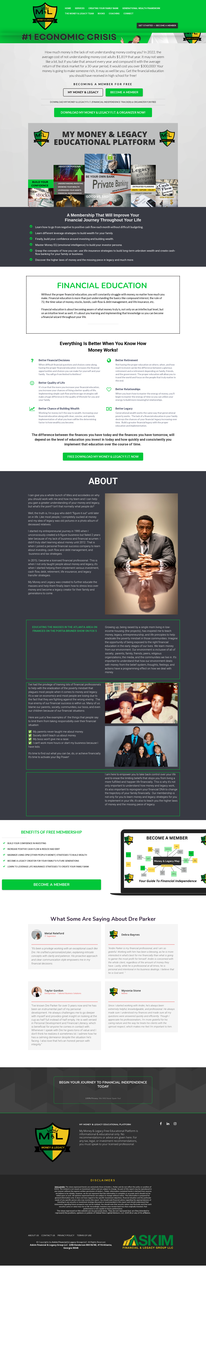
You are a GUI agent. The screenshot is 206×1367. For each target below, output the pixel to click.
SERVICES (79, 8)
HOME (68, 8)
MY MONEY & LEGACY (83, 92)
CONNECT (128, 13)
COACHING (114, 13)
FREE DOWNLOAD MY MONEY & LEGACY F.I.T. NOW (103, 456)
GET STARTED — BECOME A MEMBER (157, 25)
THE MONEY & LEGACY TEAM (79, 13)
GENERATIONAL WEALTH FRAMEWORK (141, 8)
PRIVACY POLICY (66, 1235)
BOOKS (101, 13)
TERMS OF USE (84, 1235)
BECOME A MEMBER (124, 92)
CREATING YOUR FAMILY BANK (103, 8)
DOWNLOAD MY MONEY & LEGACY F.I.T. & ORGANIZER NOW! (103, 112)
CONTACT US (48, 1235)
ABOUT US (33, 1235)
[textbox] (141, 649)
